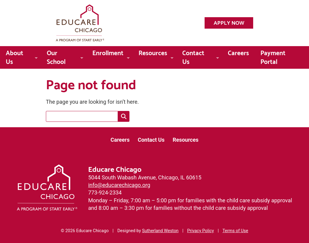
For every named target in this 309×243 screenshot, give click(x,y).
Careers (238, 52)
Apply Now (229, 22)
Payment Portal (272, 56)
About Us (14, 56)
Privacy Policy (200, 230)
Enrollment (107, 52)
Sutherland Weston (160, 230)
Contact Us (193, 56)
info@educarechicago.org (119, 185)
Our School (56, 56)
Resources (153, 52)
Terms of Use (235, 230)
